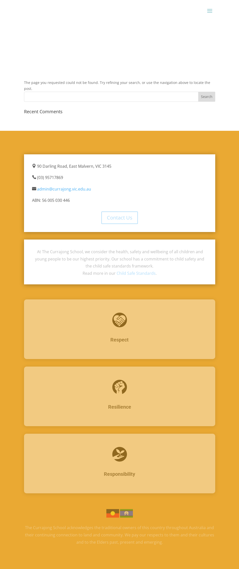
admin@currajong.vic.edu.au (64, 189)
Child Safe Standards (136, 273)
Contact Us (119, 217)
